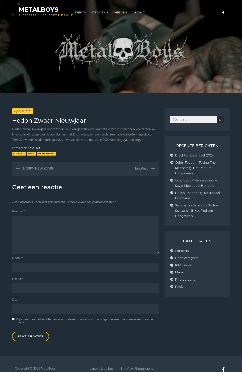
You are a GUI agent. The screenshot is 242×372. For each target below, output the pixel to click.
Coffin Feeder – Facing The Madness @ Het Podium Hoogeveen (195, 168)
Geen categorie (187, 258)
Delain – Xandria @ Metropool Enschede (197, 195)
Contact (138, 12)
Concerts (50, 15)
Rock (179, 287)
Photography (29, 15)
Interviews (99, 12)
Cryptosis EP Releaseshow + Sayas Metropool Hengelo (196, 183)
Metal (64, 15)
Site (14, 299)
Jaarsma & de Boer (102, 369)
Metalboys (38, 9)
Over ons (119, 12)
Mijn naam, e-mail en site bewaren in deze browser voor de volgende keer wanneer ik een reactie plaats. (84, 321)
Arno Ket (34, 148)
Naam (17, 258)
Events (80, 12)
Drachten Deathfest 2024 (194, 155)
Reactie (18, 211)
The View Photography (136, 369)
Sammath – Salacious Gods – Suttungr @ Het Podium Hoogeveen (196, 211)
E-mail (17, 279)
